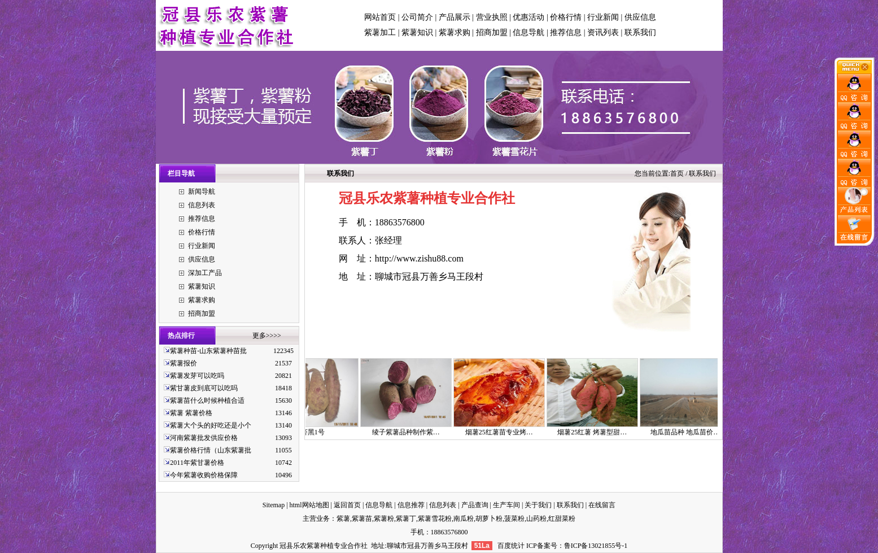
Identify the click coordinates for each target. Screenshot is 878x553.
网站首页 (380, 17)
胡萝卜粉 (489, 518)
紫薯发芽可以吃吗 (197, 376)
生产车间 (506, 505)
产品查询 (474, 505)
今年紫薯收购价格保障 (204, 475)
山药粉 (536, 518)
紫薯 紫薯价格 (191, 413)
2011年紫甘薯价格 (197, 463)
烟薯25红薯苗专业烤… (505, 432)
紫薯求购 (454, 32)
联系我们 (640, 32)
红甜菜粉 (561, 518)
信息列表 (201, 205)
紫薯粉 (384, 518)
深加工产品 (205, 273)
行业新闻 (603, 17)
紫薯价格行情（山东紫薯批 (210, 450)
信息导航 (528, 32)
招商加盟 (492, 32)
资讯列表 (603, 32)
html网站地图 (309, 505)
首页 (677, 173)
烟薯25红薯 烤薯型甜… (597, 432)
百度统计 (511, 546)
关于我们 (538, 505)
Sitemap (274, 505)
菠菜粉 (514, 518)
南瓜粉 (463, 518)
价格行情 (566, 17)
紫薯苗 (362, 518)
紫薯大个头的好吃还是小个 (210, 425)
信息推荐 (411, 505)
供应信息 (640, 17)
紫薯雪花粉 (435, 518)
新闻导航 (201, 191)
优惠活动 (528, 17)
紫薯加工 (380, 32)
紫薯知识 (417, 32)
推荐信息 (566, 32)
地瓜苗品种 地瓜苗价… (691, 432)
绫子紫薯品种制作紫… (411, 432)
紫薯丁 (406, 518)
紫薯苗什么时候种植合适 (207, 400)
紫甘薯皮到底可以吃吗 (204, 388)
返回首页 (347, 505)
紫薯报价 (183, 363)
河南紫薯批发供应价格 (204, 438)
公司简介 (417, 17)
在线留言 (601, 505)
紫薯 (343, 518)
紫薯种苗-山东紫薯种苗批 (208, 351)
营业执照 (492, 17)
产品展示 (454, 17)
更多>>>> (266, 335)
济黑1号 (318, 432)
